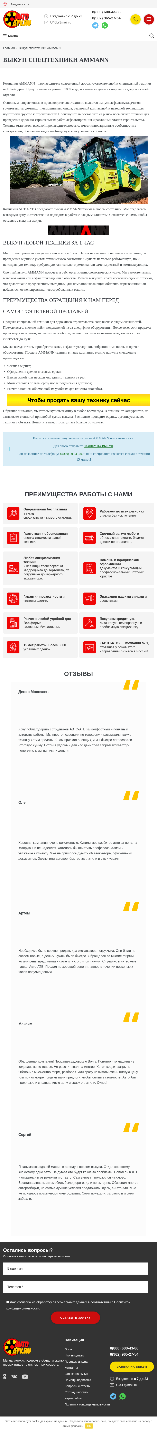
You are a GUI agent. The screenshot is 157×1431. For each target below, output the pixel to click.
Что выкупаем (74, 1355)
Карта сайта (73, 1398)
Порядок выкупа (76, 1361)
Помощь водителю (78, 1380)
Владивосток (15, 4)
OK (89, 1426)
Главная (9, 48)
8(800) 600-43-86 (106, 12)
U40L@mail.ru (60, 22)
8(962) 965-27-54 (106, 18)
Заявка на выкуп (76, 1373)
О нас (69, 1349)
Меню (13, 35)
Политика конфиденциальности (87, 1404)
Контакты (71, 1367)
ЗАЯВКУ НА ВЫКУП (98, 446)
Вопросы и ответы (77, 1386)
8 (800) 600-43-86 (71, 453)
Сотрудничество (76, 1392)
